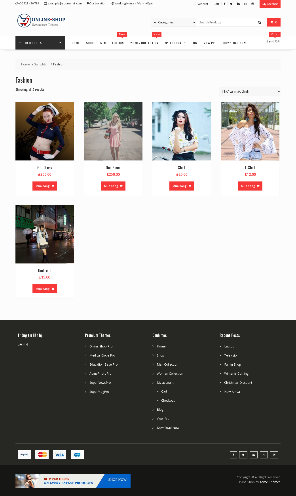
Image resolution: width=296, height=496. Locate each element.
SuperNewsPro (100, 382)
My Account (270, 4)
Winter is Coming (236, 373)
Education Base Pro (103, 364)
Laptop (229, 346)
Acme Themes (270, 482)
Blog (193, 42)
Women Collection (144, 42)
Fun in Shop (232, 364)
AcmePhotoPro (100, 373)
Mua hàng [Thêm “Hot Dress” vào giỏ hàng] (43, 186)
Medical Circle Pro (102, 355)
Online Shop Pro (101, 346)
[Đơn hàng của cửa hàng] (250, 91)
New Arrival (232, 391)
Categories (30, 42)
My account (174, 42)
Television (231, 355)
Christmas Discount (238, 382)
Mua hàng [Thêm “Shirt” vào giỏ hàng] (180, 186)
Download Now (234, 42)
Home (76, 42)
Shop (90, 42)
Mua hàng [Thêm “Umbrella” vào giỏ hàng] (43, 289)
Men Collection (112, 42)
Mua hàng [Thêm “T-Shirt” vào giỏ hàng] (248, 186)
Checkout (168, 400)
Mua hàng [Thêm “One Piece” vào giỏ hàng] (111, 186)
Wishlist (203, 4)
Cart (216, 4)
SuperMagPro (99, 391)
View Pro (210, 42)
